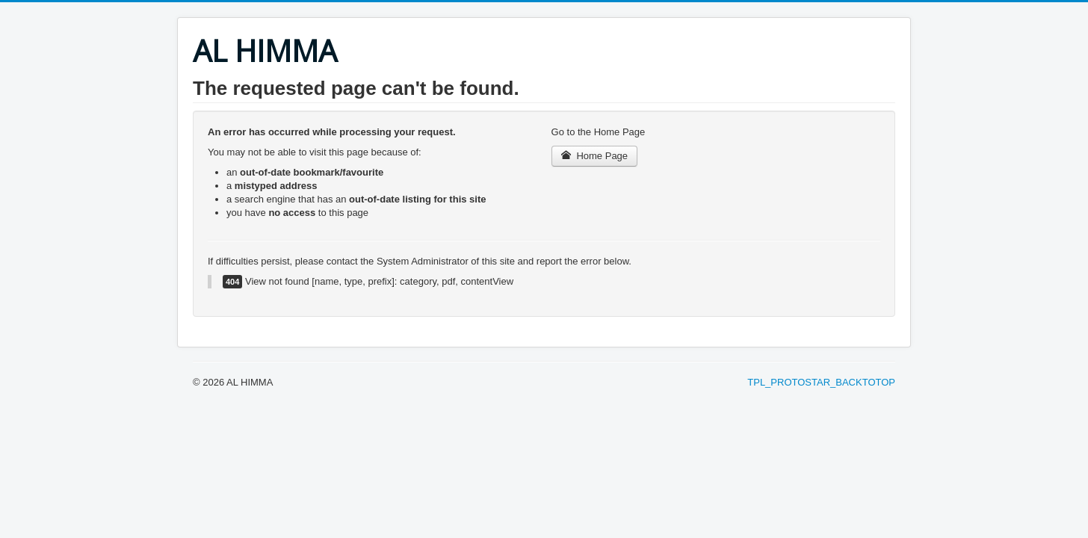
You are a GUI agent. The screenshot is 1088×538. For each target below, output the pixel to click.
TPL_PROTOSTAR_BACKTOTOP (821, 382)
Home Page (594, 155)
